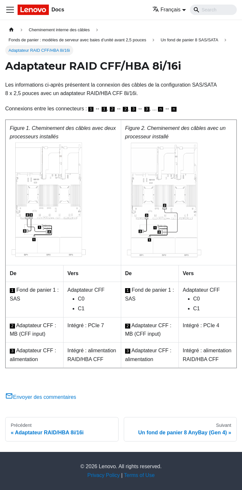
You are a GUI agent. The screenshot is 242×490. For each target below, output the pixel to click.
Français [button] (166, 9)
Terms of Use (139, 475)
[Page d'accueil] (11, 30)
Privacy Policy (103, 475)
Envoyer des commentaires (40, 397)
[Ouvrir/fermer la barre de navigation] (10, 10)
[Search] (213, 10)
